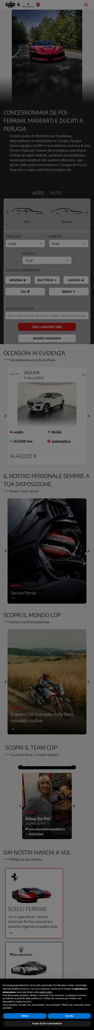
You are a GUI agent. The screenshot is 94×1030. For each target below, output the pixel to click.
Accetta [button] (69, 1016)
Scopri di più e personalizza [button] (47, 1023)
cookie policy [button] (45, 992)
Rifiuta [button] (24, 1016)
